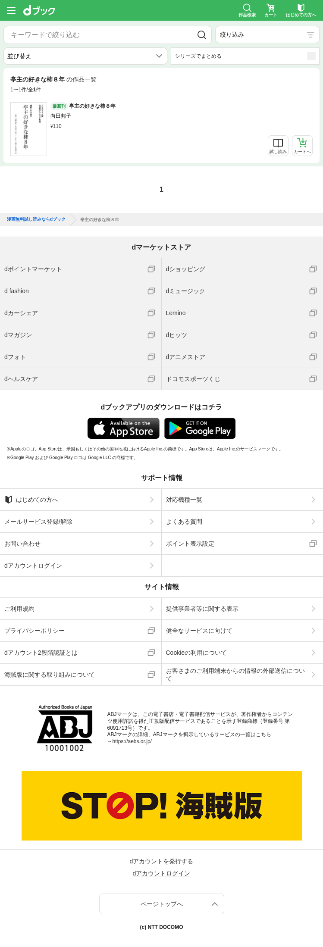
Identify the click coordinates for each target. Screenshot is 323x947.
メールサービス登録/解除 (38, 521)
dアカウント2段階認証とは (41, 652)
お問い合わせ (22, 543)
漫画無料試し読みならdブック (36, 219)
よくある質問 (184, 521)
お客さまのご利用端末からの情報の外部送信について (235, 674)
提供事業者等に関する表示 (202, 608)
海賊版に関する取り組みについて (49, 674)
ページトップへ (162, 903)
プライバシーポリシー (34, 630)
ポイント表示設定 (190, 543)
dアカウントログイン (33, 565)
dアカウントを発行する (162, 861)
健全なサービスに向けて (199, 630)
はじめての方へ (31, 499)
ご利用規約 (19, 608)
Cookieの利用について (196, 652)
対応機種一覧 (184, 499)
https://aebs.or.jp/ (132, 741)
